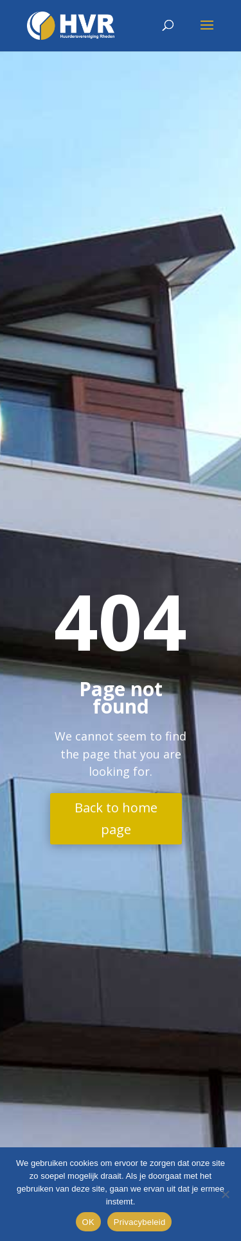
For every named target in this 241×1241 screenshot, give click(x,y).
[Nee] (225, 1194)
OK (88, 1222)
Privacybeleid (140, 1222)
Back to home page (116, 818)
